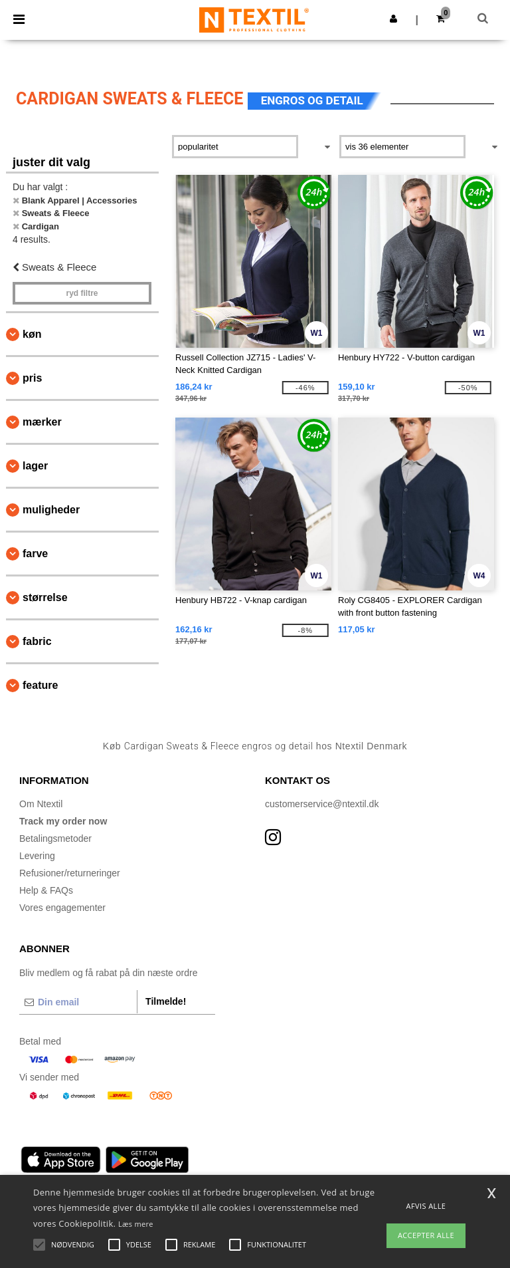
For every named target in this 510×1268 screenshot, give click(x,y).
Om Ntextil (40, 804)
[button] (393, 18)
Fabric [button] (37, 641)
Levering (37, 855)
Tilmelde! (165, 1001)
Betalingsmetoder (55, 838)
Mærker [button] (42, 422)
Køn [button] (32, 334)
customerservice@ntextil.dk (322, 804)
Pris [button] (32, 378)
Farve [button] (35, 553)
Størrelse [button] (45, 597)
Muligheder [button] (51, 509)
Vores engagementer (62, 907)
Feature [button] (40, 685)
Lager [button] (35, 465)
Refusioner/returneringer (69, 873)
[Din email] (78, 1002)
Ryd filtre (82, 293)
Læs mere (135, 1224)
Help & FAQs (46, 890)
